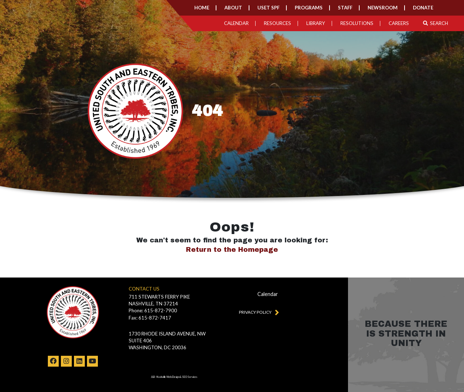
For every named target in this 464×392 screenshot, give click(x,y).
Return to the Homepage (232, 249)
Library (315, 23)
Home (201, 8)
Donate (423, 8)
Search (435, 23)
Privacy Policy (257, 312)
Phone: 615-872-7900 (153, 310)
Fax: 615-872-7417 (150, 318)
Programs (309, 8)
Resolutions (356, 23)
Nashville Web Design (168, 377)
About (233, 8)
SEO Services (189, 377)
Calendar (236, 23)
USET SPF (268, 8)
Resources (277, 23)
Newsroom (383, 8)
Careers (399, 23)
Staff (345, 8)
